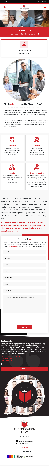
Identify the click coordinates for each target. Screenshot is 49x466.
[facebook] (24, 447)
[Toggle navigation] (45, 6)
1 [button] (2, 364)
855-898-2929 (13, 246)
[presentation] (12, 318)
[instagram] (22, 447)
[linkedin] (27, 447)
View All (24, 369)
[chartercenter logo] (33, 457)
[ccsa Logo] (15, 457)
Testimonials (44, 2)
